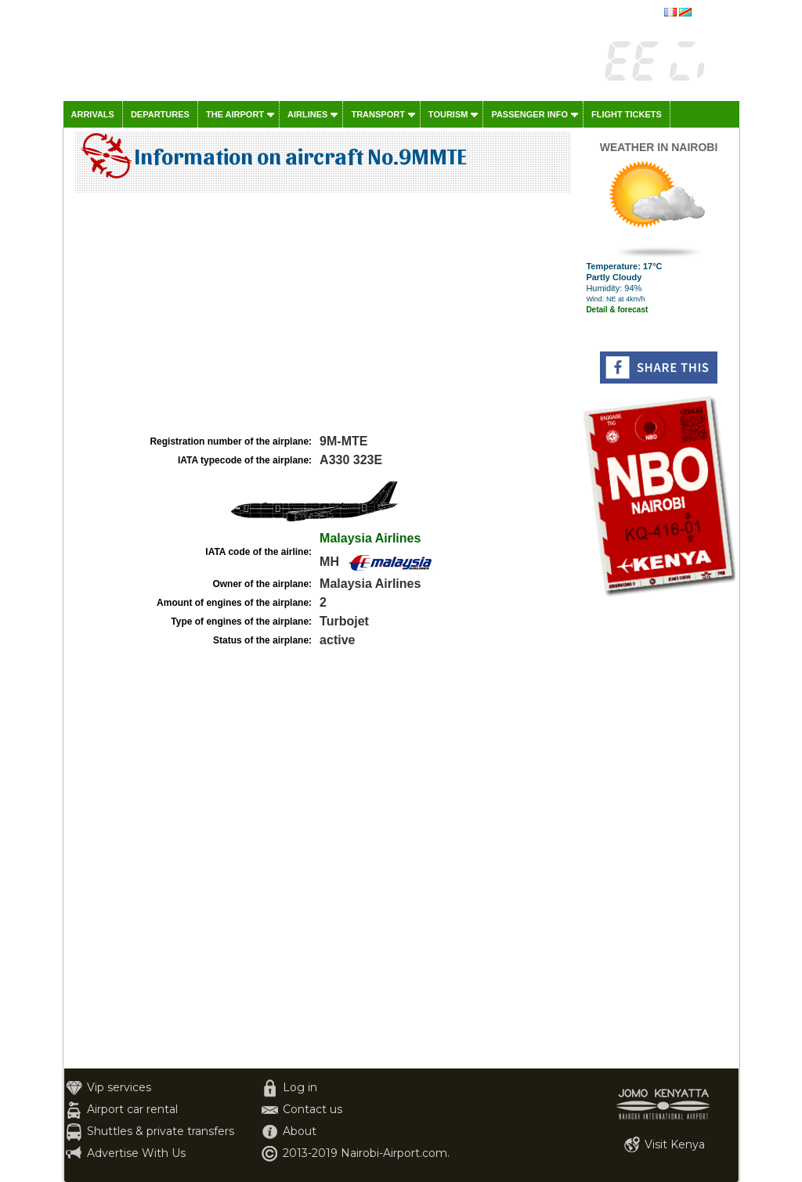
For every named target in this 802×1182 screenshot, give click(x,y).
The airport (235, 114)
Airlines (307, 114)
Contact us (312, 1109)
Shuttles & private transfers (160, 1131)
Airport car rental (132, 1109)
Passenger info (529, 114)
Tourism (448, 114)
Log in (300, 1087)
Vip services (119, 1087)
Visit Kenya (675, 1144)
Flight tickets (626, 114)
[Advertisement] (321, 313)
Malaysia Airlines (370, 538)
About (299, 1131)
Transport (377, 114)
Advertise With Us (136, 1153)
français (710, 13)
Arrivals (92, 114)
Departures (160, 114)
